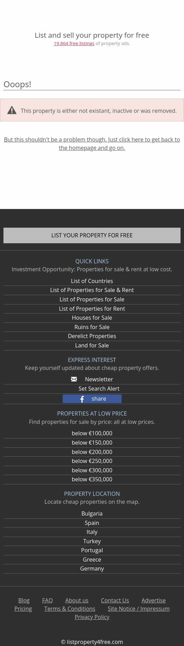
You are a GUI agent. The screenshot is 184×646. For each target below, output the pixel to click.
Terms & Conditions (69, 608)
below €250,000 (92, 461)
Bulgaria (92, 513)
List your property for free (92, 235)
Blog (24, 600)
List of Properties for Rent (92, 308)
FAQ (47, 600)
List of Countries (92, 281)
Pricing (23, 608)
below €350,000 (92, 479)
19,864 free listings (74, 43)
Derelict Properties (92, 336)
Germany (92, 568)
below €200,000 (92, 452)
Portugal (92, 550)
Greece (92, 559)
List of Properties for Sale (92, 299)
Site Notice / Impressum (138, 608)
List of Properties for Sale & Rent (92, 290)
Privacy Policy (92, 617)
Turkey (92, 541)
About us (77, 600)
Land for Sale (92, 345)
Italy (92, 532)
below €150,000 (92, 442)
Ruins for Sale (92, 327)
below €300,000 (92, 470)
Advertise (153, 600)
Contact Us (115, 600)
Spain (92, 523)
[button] (92, 398)
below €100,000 (92, 433)
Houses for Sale (92, 317)
